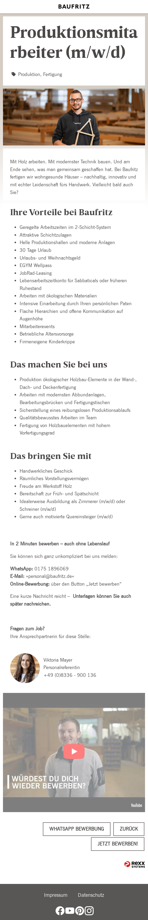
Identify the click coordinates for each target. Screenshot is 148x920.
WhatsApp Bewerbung (76, 829)
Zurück (129, 829)
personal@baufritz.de (50, 576)
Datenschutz (91, 895)
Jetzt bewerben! (117, 844)
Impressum (55, 895)
